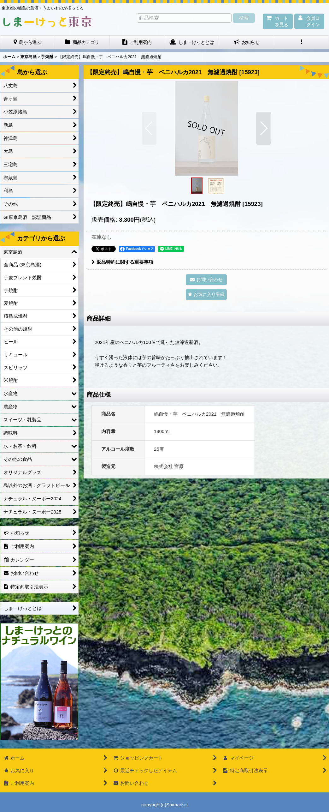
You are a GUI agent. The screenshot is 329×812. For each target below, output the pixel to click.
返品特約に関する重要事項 (122, 262)
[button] (301, 42)
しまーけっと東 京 (47, 21)
